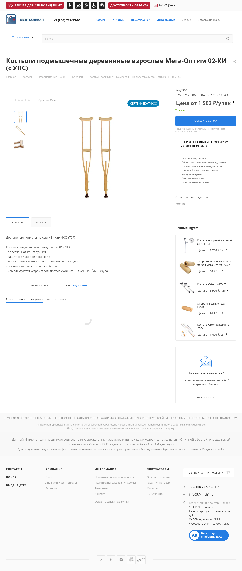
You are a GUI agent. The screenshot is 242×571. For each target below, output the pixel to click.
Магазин (152, 488)
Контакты (14, 469)
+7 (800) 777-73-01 (67, 20)
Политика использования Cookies (115, 482)
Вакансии (51, 488)
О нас (48, 477)
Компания (53, 469)
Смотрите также (56, 299)
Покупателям (158, 469)
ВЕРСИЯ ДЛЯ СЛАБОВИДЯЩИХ (35, 5)
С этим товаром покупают (24, 299)
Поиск (11, 477)
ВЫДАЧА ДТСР (16, 485)
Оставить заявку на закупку (112, 501)
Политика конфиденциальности (114, 477)
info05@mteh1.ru (168, 5)
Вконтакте (101, 559)
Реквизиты (101, 488)
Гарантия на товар (158, 482)
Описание (17, 222)
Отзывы (41, 222)
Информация (105, 469)
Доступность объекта (129, 5)
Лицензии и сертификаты (61, 482)
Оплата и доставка (158, 477)
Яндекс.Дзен (121, 559)
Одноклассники (111, 559)
